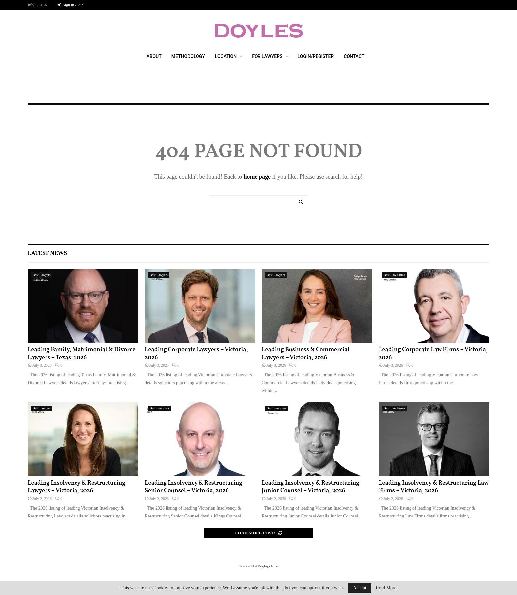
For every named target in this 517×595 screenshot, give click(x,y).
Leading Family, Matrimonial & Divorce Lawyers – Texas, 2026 (81, 353)
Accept (359, 587)
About (153, 56)
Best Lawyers (42, 275)
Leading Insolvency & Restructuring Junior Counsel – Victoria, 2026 (310, 487)
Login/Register (316, 56)
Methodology (188, 56)
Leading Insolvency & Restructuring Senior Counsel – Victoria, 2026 (193, 487)
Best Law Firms (394, 275)
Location (226, 56)
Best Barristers (159, 408)
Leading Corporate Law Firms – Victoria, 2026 (433, 353)
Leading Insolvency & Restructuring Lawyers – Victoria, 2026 (76, 487)
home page (257, 176)
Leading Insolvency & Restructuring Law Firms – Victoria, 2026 (434, 487)
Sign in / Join (71, 5)
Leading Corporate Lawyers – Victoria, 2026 (196, 353)
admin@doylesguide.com (264, 566)
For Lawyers (267, 56)
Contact (354, 56)
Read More (386, 588)
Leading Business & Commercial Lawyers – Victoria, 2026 (306, 353)
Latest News (47, 253)
